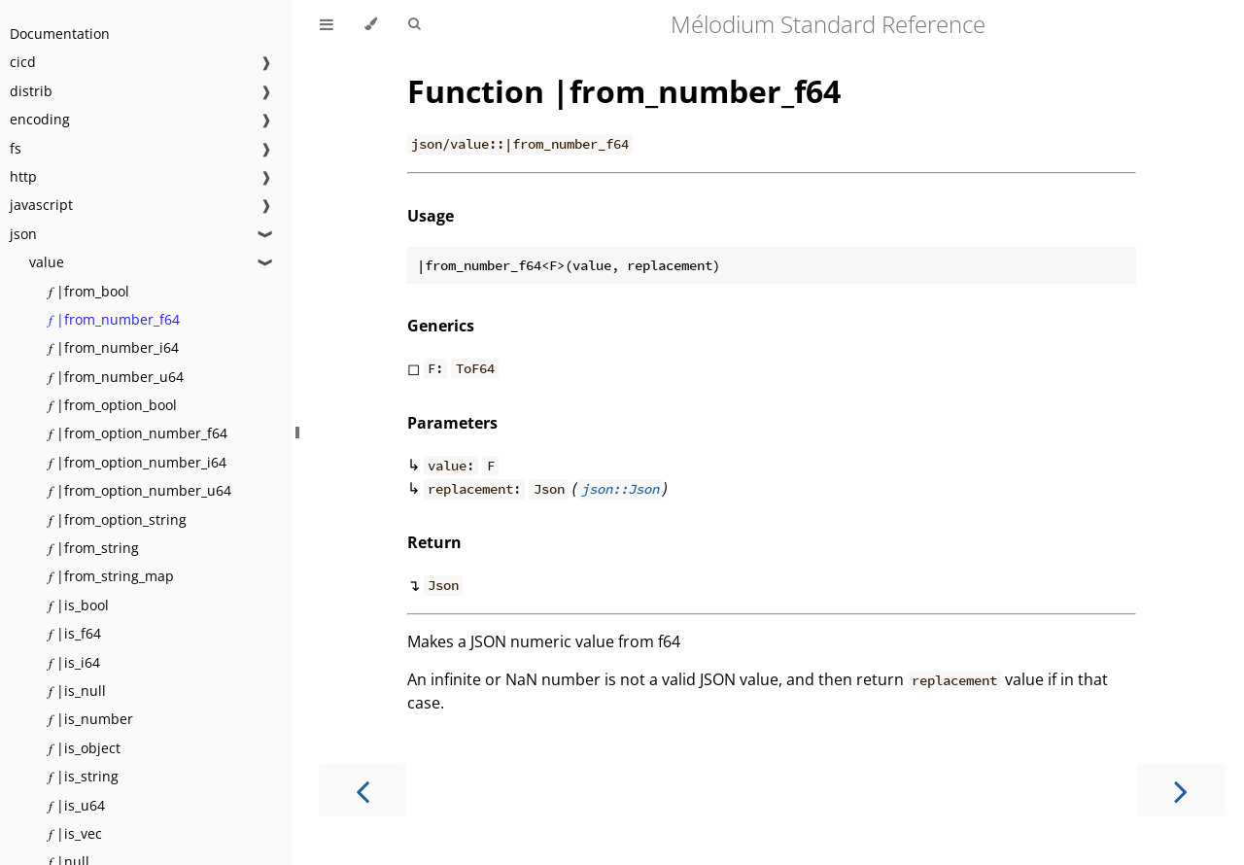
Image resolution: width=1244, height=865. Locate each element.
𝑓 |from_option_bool (113, 405)
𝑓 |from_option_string (118, 519)
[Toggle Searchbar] (414, 24)
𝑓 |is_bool (79, 605)
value (46, 262)
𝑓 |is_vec (75, 833)
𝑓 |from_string (94, 547)
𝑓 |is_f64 (75, 633)
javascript (41, 204)
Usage (430, 215)
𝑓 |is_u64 (77, 805)
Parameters (452, 422)
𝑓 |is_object (85, 748)
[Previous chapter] (362, 789)
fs (15, 148)
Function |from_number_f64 (624, 91)
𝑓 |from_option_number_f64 (138, 433)
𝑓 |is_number (91, 718)
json (23, 234)
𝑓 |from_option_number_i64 (137, 462)
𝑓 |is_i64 (74, 662)
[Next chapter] (1181, 789)
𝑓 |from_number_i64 (114, 347)
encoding (40, 119)
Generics (440, 325)
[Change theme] (371, 24)
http (23, 176)
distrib (31, 91)
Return (434, 542)
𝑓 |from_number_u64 (116, 376)
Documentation (60, 33)
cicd (23, 61)
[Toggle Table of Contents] (326, 24)
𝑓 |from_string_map (111, 576)
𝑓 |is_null (77, 690)
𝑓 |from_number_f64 (114, 319)
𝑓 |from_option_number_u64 (140, 490)
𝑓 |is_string (84, 776)
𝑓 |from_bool (89, 291)
